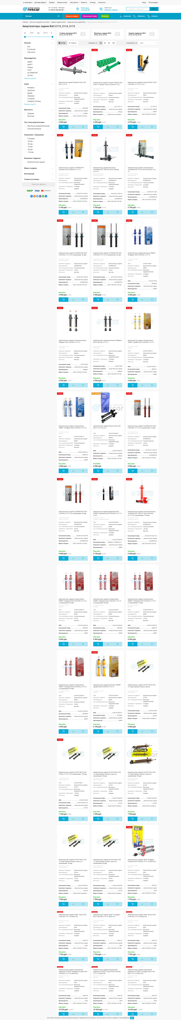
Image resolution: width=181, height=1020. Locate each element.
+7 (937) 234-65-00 (55, 10)
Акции (82, 994)
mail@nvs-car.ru (137, 998)
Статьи (82, 997)
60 (105, 43)
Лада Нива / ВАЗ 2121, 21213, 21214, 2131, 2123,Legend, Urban (64, 998)
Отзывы (93, 2)
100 (113, 43)
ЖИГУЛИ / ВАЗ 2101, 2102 (31, 991)
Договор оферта (40, 2)
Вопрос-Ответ (62, 2)
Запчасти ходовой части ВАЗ (39, 22)
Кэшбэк (52, 2)
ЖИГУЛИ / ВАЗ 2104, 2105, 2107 (33, 996)
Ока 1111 (55, 1006)
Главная (25, 22)
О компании (27, 2)
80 (109, 43)
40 (101, 43)
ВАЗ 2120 (55, 1009)
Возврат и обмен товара (113, 994)
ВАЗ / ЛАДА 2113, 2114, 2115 (32, 1003)
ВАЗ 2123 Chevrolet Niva (60, 1011)
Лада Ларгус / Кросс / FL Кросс (62, 995)
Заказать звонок (111, 10)
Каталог (42, 16)
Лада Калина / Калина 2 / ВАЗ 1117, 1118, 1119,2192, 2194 (34, 1010)
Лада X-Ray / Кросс (58, 1001)
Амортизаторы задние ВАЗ (77, 22)
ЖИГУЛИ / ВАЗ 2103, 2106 (31, 993)
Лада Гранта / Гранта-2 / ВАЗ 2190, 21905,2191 (63, 991)
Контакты (101, 2)
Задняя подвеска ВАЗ (58, 22)
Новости (84, 2)
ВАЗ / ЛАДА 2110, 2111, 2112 (32, 1001)
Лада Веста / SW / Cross (60, 1004)
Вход (144, 2)
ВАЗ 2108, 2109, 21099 (29, 998)
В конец (121, 958)
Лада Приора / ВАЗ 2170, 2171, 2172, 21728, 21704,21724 (34, 1006)
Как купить (74, 2)
